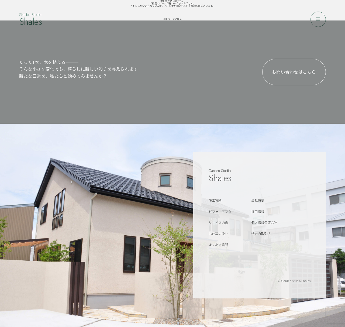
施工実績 (215, 200)
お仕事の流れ (218, 233)
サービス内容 (218, 222)
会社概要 (257, 200)
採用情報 (257, 211)
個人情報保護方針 (264, 222)
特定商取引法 (261, 233)
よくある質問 (218, 244)
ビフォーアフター (221, 211)
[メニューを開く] (318, 19)
